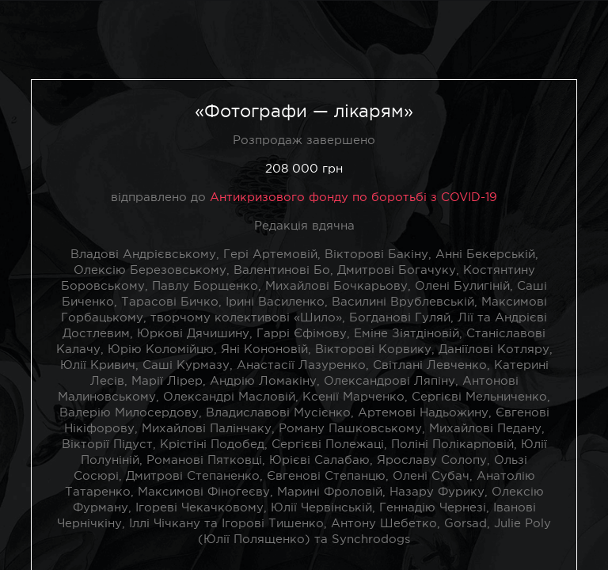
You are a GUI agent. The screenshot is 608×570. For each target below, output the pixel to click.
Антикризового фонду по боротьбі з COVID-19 (353, 196)
